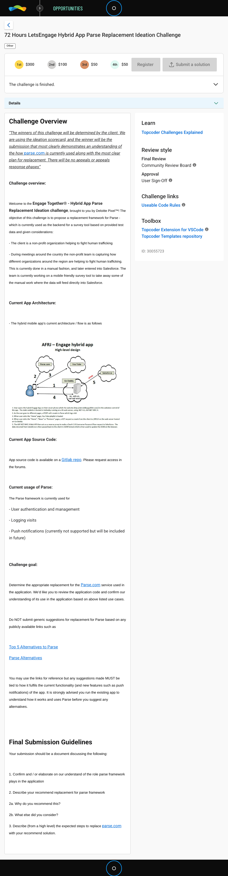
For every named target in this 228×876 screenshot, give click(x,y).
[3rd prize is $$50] (84, 64)
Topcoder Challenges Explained (172, 132)
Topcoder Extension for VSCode (172, 229)
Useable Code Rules (161, 205)
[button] (215, 85)
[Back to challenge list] (8, 25)
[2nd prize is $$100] (51, 64)
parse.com (34, 153)
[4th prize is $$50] (114, 64)
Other (10, 45)
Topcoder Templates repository (172, 236)
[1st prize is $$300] (19, 64)
